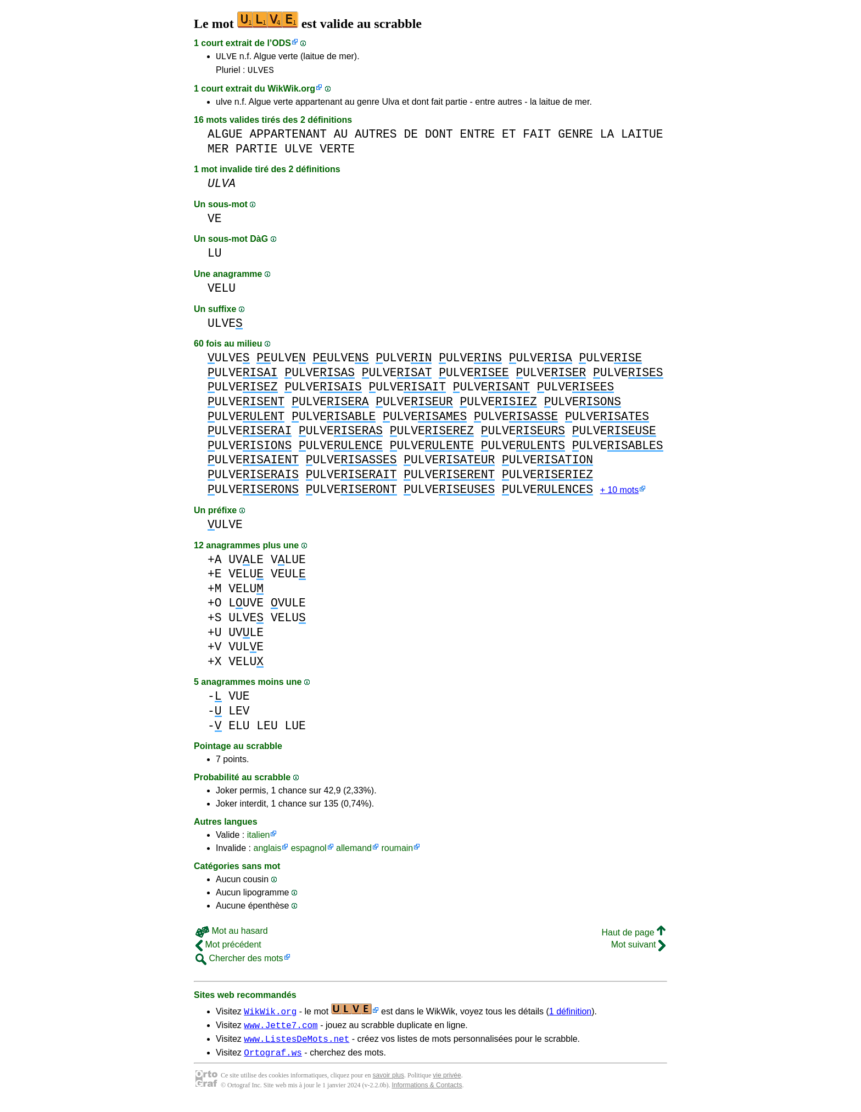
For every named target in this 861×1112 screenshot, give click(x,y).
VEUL (288, 578)
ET (509, 137)
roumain (397, 852)
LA (607, 137)
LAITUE (642, 137)
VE (215, 222)
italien (258, 839)
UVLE (246, 564)
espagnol (309, 852)
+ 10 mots (619, 494)
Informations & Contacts (427, 1094)
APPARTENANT (288, 137)
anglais (267, 852)
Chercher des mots (239, 962)
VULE (288, 607)
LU (215, 256)
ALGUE (225, 137)
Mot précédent (228, 949)
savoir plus (388, 1084)
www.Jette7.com (280, 1031)
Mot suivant (638, 949)
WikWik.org (291, 92)
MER (218, 152)
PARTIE (257, 152)
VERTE (337, 152)
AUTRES (376, 137)
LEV (238, 715)
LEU (266, 730)
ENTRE (477, 137)
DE (411, 137)
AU (341, 137)
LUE (294, 730)
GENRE (575, 137)
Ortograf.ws (273, 1062)
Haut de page (633, 936)
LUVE (246, 607)
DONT (439, 137)
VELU (222, 291)
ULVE (226, 58)
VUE (238, 700)
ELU (238, 730)
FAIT (537, 137)
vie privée (447, 1084)
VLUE (288, 564)
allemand (354, 852)
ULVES (261, 73)
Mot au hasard (231, 935)
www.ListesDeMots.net (296, 1046)
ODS (281, 43)
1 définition (570, 1015)
